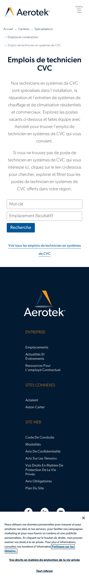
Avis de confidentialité (42, 451)
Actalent (31, 400)
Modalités (33, 444)
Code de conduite (39, 437)
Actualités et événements (34, 357)
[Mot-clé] (44, 204)
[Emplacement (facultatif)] (44, 216)
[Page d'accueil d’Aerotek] (44, 304)
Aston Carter (34, 407)
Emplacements (36, 347)
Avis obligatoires (38, 481)
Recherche (20, 227)
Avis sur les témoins (41, 458)
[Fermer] (84, 518)
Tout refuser (44, 571)
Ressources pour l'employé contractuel (42, 368)
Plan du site (34, 488)
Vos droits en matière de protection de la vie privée (44, 470)
